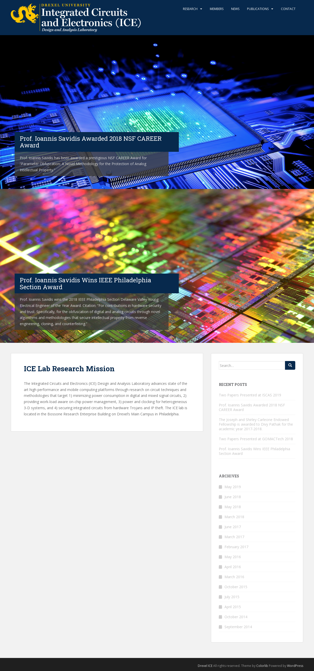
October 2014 (235, 616)
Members (216, 9)
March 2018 (234, 516)
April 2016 (232, 566)
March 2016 (234, 576)
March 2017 (234, 536)
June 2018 (232, 496)
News (235, 9)
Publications (258, 9)
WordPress (295, 666)
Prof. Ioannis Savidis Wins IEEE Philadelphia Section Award (254, 451)
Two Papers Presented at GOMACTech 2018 (256, 438)
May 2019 (232, 486)
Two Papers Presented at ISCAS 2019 (250, 395)
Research (190, 9)
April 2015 (232, 606)
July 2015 (231, 596)
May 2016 (232, 556)
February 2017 (236, 546)
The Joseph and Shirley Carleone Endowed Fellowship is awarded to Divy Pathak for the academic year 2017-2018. (256, 424)
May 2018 (232, 506)
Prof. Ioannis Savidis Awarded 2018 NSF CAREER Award (252, 407)
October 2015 (235, 586)
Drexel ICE (205, 666)
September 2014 (238, 626)
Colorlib (262, 666)
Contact (288, 9)
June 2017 (232, 526)
